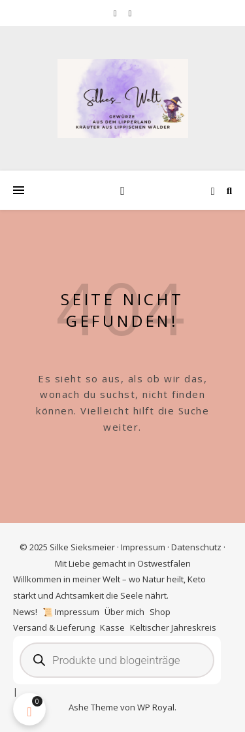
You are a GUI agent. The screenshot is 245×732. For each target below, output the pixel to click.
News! (25, 612)
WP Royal (155, 707)
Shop (160, 612)
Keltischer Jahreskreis (173, 627)
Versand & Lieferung (54, 627)
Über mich (124, 612)
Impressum (143, 547)
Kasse (112, 627)
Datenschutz (196, 547)
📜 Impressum (70, 612)
